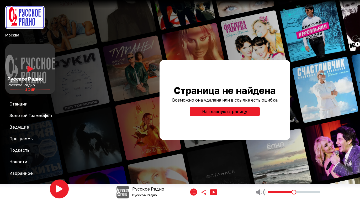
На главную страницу (224, 111)
